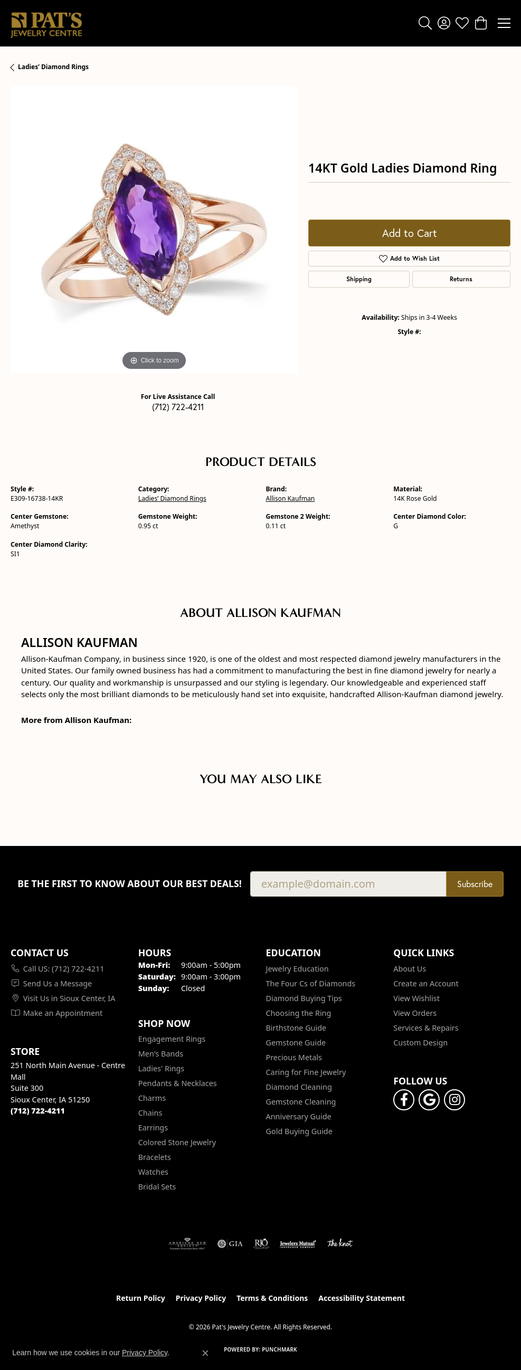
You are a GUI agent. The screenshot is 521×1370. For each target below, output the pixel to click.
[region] (154, 229)
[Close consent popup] (205, 1353)
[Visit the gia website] (230, 1244)
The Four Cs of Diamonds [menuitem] (311, 983)
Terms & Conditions (272, 1298)
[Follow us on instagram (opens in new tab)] (454, 1099)
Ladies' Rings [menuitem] (161, 1068)
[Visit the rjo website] (261, 1244)
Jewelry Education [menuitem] (297, 969)
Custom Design (420, 1043)
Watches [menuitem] (153, 1172)
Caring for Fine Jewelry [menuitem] (306, 1072)
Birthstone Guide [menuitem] (296, 1028)
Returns (461, 279)
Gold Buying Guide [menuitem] (299, 1131)
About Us (409, 969)
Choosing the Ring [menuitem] (298, 1013)
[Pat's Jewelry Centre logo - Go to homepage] (46, 23)
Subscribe (474, 884)
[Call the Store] (38, 1111)
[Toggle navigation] (504, 23)
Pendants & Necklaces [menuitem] (177, 1083)
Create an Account (425, 983)
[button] (425, 23)
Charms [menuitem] (152, 1098)
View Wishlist (416, 998)
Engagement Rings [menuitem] (172, 1039)
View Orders (415, 1013)
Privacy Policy (201, 1298)
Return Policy (140, 1298)
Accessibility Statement (361, 1298)
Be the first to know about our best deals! (129, 883)
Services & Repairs (425, 1028)
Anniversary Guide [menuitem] (298, 1116)
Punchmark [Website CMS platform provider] (279, 1349)
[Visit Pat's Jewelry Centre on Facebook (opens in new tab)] (403, 1099)
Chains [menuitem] (150, 1113)
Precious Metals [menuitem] (294, 1057)
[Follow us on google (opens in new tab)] (429, 1099)
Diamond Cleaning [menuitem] (299, 1087)
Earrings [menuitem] (153, 1127)
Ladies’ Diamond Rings (53, 66)
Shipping (359, 279)
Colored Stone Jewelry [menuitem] (177, 1142)
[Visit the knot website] (340, 1244)
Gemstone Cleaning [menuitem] (301, 1102)
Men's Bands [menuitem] (160, 1054)
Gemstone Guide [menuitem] (296, 1043)
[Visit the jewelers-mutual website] (298, 1244)
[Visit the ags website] (187, 1244)
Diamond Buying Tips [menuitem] (304, 998)
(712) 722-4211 (178, 407)
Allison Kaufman (290, 498)
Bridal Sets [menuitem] (157, 1187)
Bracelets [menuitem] (154, 1157)
